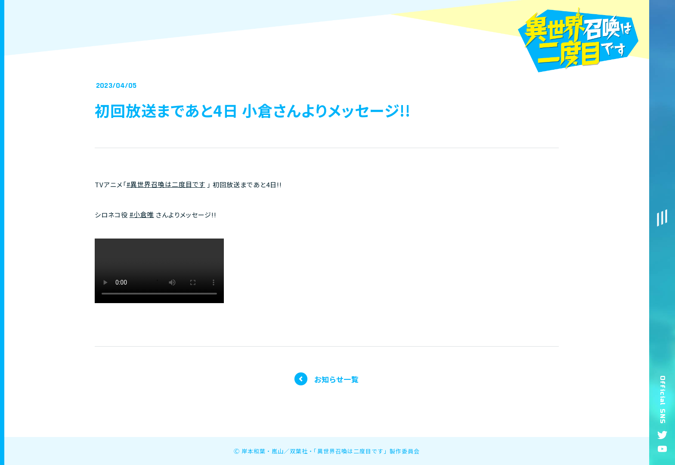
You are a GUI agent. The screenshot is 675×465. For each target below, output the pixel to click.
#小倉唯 (142, 214)
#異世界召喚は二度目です (166, 184)
